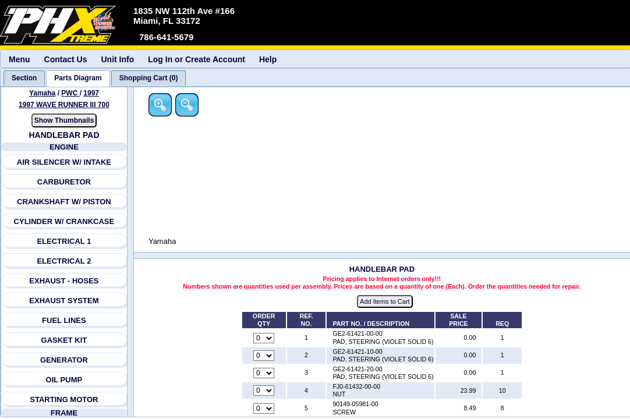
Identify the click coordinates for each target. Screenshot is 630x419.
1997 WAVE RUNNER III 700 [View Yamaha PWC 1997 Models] (64, 105)
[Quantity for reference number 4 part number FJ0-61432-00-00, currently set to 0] (264, 391)
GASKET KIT (64, 340)
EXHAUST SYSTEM (64, 300)
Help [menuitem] (268, 59)
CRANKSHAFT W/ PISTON (64, 201)
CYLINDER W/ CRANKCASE (64, 221)
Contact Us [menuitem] (65, 59)
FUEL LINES (64, 320)
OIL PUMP (64, 379)
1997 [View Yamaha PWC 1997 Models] (92, 93)
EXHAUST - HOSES (64, 280)
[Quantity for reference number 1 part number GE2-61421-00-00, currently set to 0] (264, 338)
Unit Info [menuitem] (117, 59)
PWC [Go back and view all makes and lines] (71, 93)
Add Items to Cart (385, 302)
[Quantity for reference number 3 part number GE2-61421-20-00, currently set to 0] (264, 373)
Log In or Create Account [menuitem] (196, 59)
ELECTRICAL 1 (64, 241)
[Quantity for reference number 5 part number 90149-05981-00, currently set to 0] (264, 408)
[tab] (24, 78)
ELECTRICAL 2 (64, 261)
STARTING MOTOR (64, 399)
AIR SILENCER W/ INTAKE (64, 162)
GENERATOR (64, 360)
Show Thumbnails (64, 120)
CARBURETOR (64, 181)
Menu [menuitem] (19, 59)
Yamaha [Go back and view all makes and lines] (42, 93)
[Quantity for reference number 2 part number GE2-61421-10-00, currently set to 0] (264, 355)
